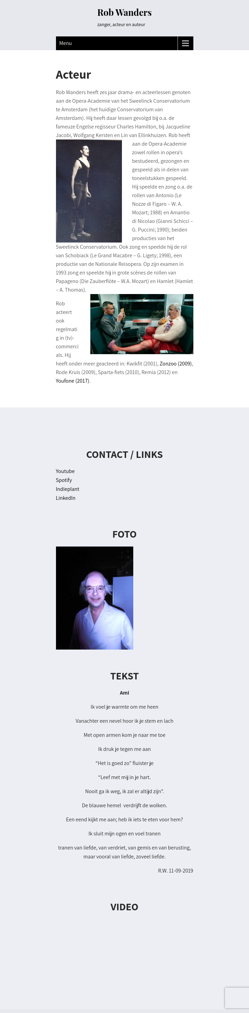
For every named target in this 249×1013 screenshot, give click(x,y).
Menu (65, 43)
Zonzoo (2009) (176, 363)
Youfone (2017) (72, 380)
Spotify (64, 480)
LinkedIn (66, 498)
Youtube (65, 471)
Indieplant (67, 489)
